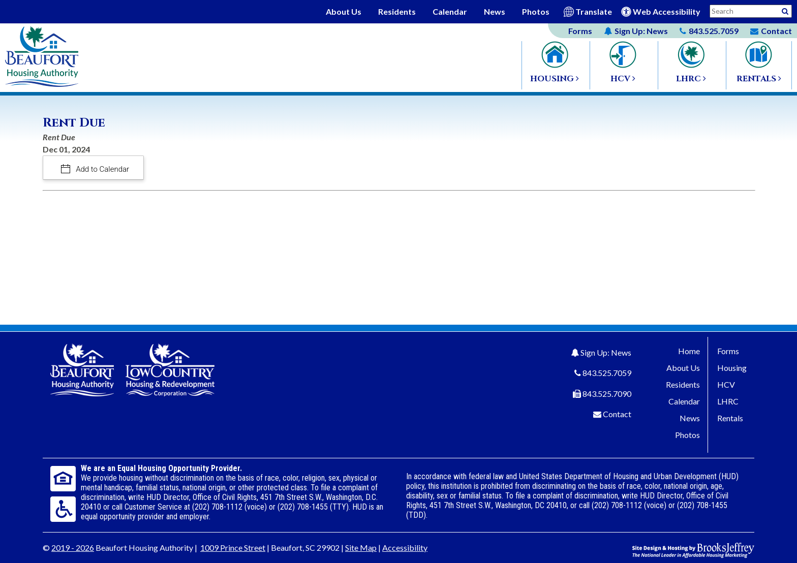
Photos (535, 11)
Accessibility (404, 547)
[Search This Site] (750, 11)
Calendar (450, 11)
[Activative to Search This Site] (785, 10)
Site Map (361, 547)
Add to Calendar (102, 169)
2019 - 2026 (72, 547)
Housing (732, 367)
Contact (617, 414)
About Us (343, 11)
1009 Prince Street (232, 547)
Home (689, 351)
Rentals (730, 418)
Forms (580, 31)
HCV (726, 384)
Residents (397, 11)
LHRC (728, 401)
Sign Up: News (605, 352)
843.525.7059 (607, 373)
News (494, 11)
